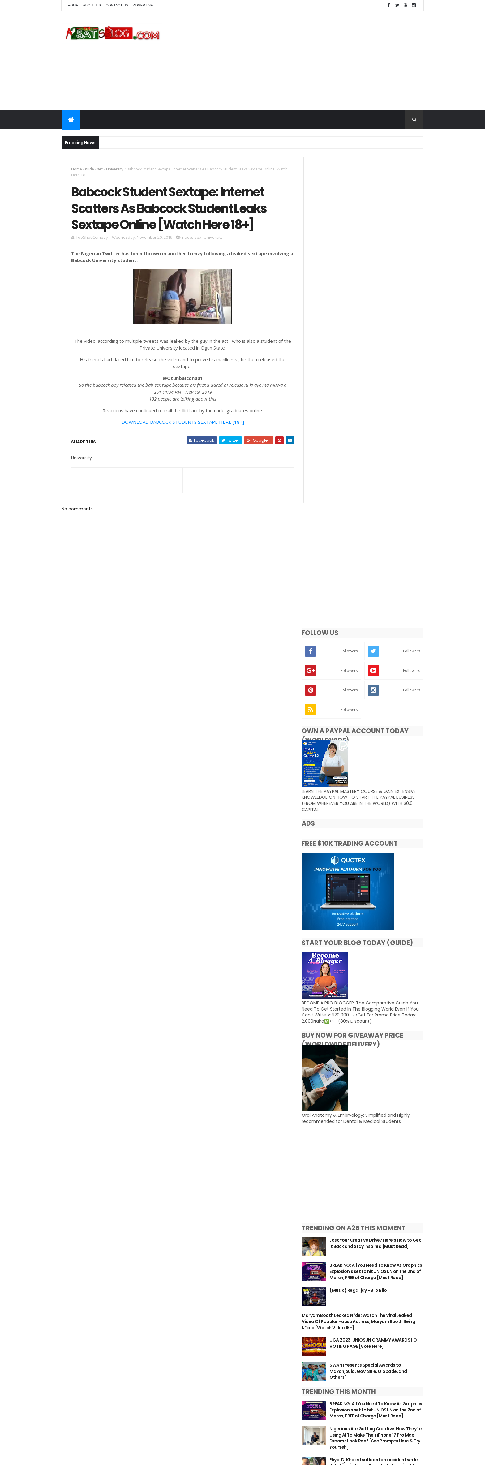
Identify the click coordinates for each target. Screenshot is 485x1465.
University (114, 169)
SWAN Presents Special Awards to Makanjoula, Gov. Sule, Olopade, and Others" (377, 911)
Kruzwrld (327, 1120)
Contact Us (117, 5)
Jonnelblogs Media (339, 1111)
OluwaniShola (333, 1145)
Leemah (327, 1128)
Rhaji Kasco (330, 1153)
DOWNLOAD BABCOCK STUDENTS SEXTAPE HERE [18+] (180, 423)
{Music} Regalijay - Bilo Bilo (367, 830)
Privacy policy (199, 1427)
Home (73, 5)
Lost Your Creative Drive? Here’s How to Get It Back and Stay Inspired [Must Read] (380, 780)
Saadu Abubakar (337, 1161)
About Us (92, 5)
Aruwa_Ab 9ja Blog (339, 1086)
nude (89, 169)
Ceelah (325, 1095)
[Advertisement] (310, 60)
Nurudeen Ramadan (341, 1136)
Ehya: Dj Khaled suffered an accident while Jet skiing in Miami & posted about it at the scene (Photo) (381, 1011)
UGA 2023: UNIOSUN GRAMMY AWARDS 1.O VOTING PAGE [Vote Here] (379, 883)
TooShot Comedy (338, 1170)
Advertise (143, 5)
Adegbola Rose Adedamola (349, 1078)
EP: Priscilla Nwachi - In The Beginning (349, 1030)
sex (100, 169)
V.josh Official (333, 1178)
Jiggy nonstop (334, 1103)
